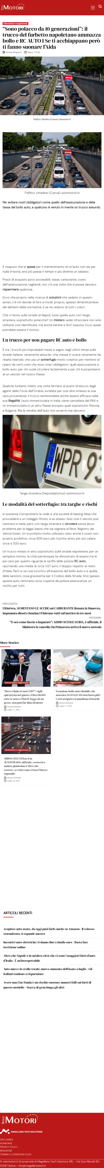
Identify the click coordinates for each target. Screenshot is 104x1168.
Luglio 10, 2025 (13, 781)
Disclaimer (6, 1139)
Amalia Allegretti (14, 52)
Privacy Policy (9, 1147)
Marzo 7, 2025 (34, 52)
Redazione (6, 1150)
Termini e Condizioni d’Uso (15, 1154)
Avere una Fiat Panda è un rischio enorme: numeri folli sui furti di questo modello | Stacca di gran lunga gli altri (47, 984)
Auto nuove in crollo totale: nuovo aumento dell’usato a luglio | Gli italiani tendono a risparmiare (47, 971)
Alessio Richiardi (66, 703)
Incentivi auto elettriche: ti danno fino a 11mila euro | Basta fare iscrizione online (45, 944)
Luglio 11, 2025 (13, 710)
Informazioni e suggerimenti (15, 23)
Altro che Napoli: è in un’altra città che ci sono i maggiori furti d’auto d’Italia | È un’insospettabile (49, 958)
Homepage (6, 1143)
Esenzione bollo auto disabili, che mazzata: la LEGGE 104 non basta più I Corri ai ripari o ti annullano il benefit (78, 695)
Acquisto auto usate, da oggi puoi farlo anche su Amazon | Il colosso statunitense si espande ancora (48, 931)
